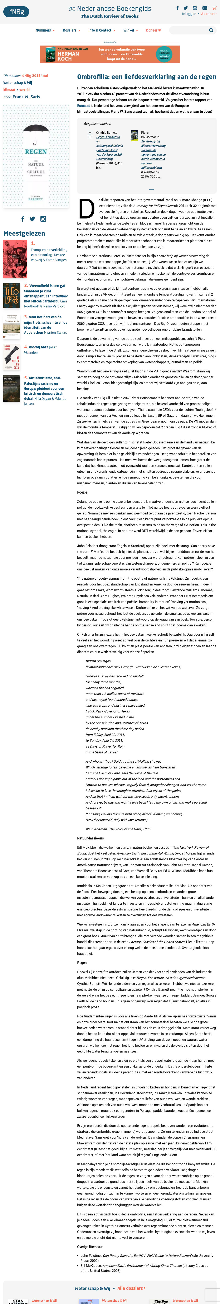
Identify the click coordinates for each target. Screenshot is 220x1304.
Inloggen (189, 14)
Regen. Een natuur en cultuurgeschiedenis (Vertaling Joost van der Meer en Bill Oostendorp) (109, 148)
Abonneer (209, 14)
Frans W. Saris (26, 97)
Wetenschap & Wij (92, 1289)
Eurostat (83, 105)
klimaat (9, 90)
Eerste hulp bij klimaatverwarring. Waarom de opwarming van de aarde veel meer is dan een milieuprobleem (153, 154)
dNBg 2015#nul (35, 76)
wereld (24, 90)
